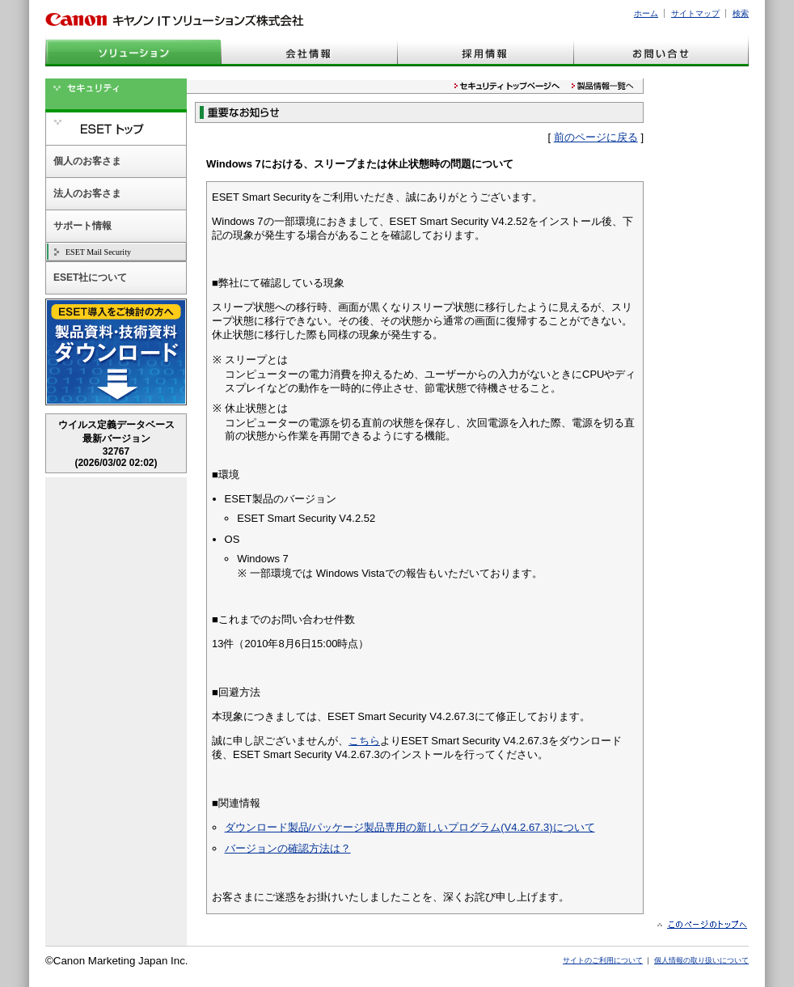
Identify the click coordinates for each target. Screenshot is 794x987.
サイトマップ (695, 13)
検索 (741, 13)
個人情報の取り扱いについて (701, 960)
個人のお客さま (87, 161)
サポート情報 (82, 225)
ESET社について (90, 277)
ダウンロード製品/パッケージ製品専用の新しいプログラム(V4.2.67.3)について (410, 827)
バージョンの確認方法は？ (288, 848)
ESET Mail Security (98, 252)
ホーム (646, 13)
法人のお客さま (87, 193)
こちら (364, 741)
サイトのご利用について (603, 960)
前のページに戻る (596, 137)
